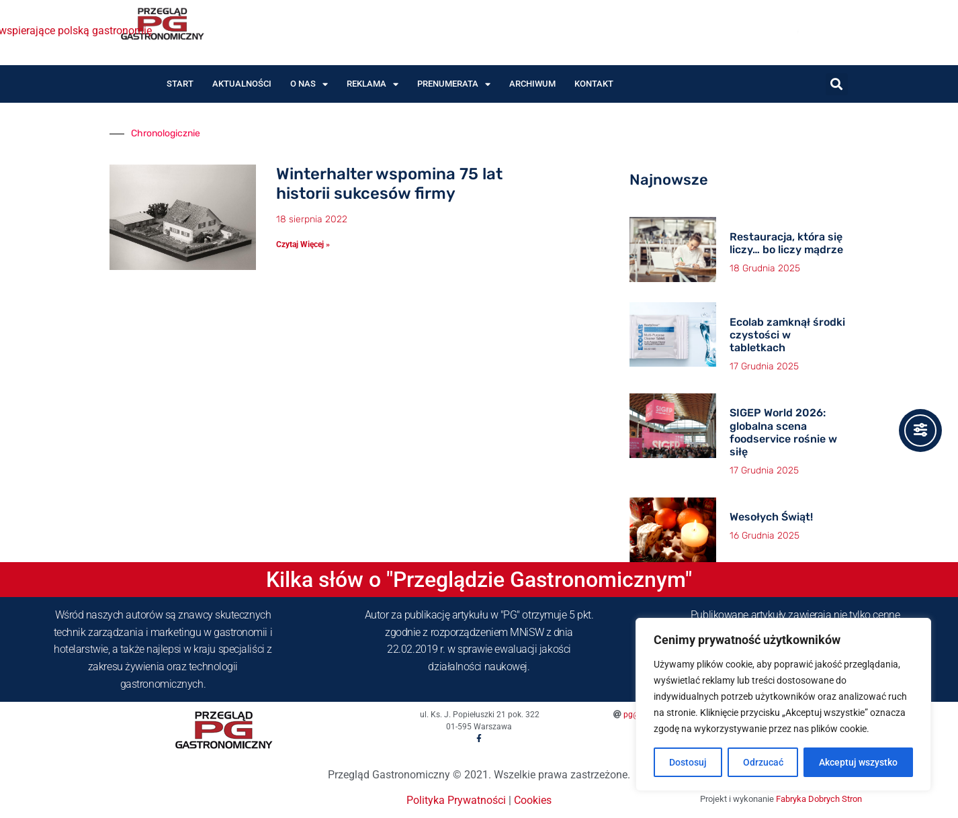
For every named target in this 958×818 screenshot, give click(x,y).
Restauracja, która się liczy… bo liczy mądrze (786, 243)
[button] (837, 84)
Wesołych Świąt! (771, 516)
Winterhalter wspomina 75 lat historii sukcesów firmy (389, 184)
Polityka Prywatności (456, 800)
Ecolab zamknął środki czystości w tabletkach (787, 335)
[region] (783, 704)
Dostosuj (688, 762)
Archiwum (532, 84)
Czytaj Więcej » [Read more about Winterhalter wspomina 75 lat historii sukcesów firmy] (303, 244)
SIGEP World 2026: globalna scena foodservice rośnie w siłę (783, 432)
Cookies (533, 800)
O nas (309, 84)
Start (180, 84)
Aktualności (241, 84)
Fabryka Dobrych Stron (819, 799)
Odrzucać (763, 762)
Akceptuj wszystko (858, 762)
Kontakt (593, 84)
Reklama (372, 84)
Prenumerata (453, 84)
